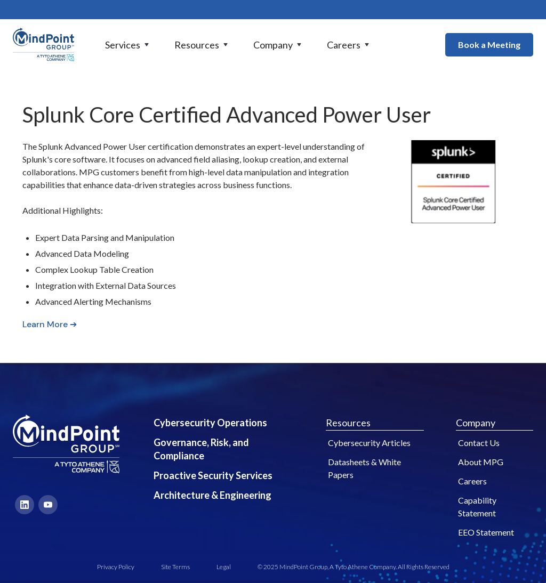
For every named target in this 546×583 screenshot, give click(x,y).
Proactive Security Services (213, 475)
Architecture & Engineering (212, 495)
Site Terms (175, 567)
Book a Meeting (489, 44)
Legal (223, 567)
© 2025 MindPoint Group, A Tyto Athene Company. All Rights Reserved (353, 567)
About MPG (480, 462)
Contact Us (479, 443)
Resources (348, 422)
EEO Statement (486, 532)
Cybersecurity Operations (210, 422)
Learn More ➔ (49, 324)
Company (475, 422)
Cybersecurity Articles (369, 443)
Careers (472, 481)
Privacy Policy (115, 567)
